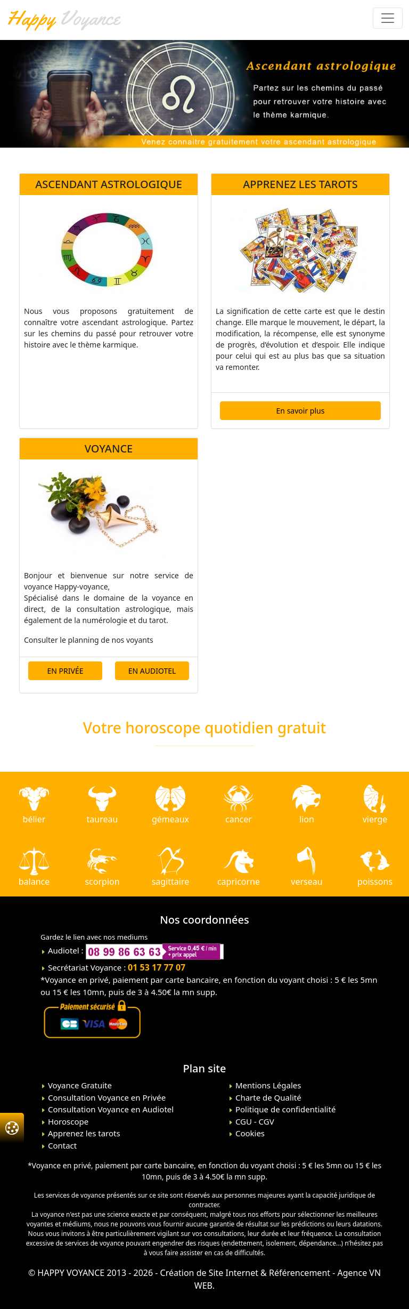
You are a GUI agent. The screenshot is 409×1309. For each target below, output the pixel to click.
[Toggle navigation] (388, 18)
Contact (61, 1145)
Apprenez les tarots (83, 1133)
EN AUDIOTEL (152, 671)
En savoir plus (300, 411)
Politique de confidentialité (284, 1109)
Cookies (249, 1133)
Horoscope (67, 1121)
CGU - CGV (253, 1121)
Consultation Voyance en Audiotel (110, 1109)
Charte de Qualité (267, 1097)
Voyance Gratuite (79, 1085)
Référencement (299, 1273)
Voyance (63, 17)
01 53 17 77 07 (156, 967)
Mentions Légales (267, 1085)
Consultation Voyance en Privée (106, 1097)
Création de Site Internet (209, 1273)
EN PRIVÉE (65, 671)
